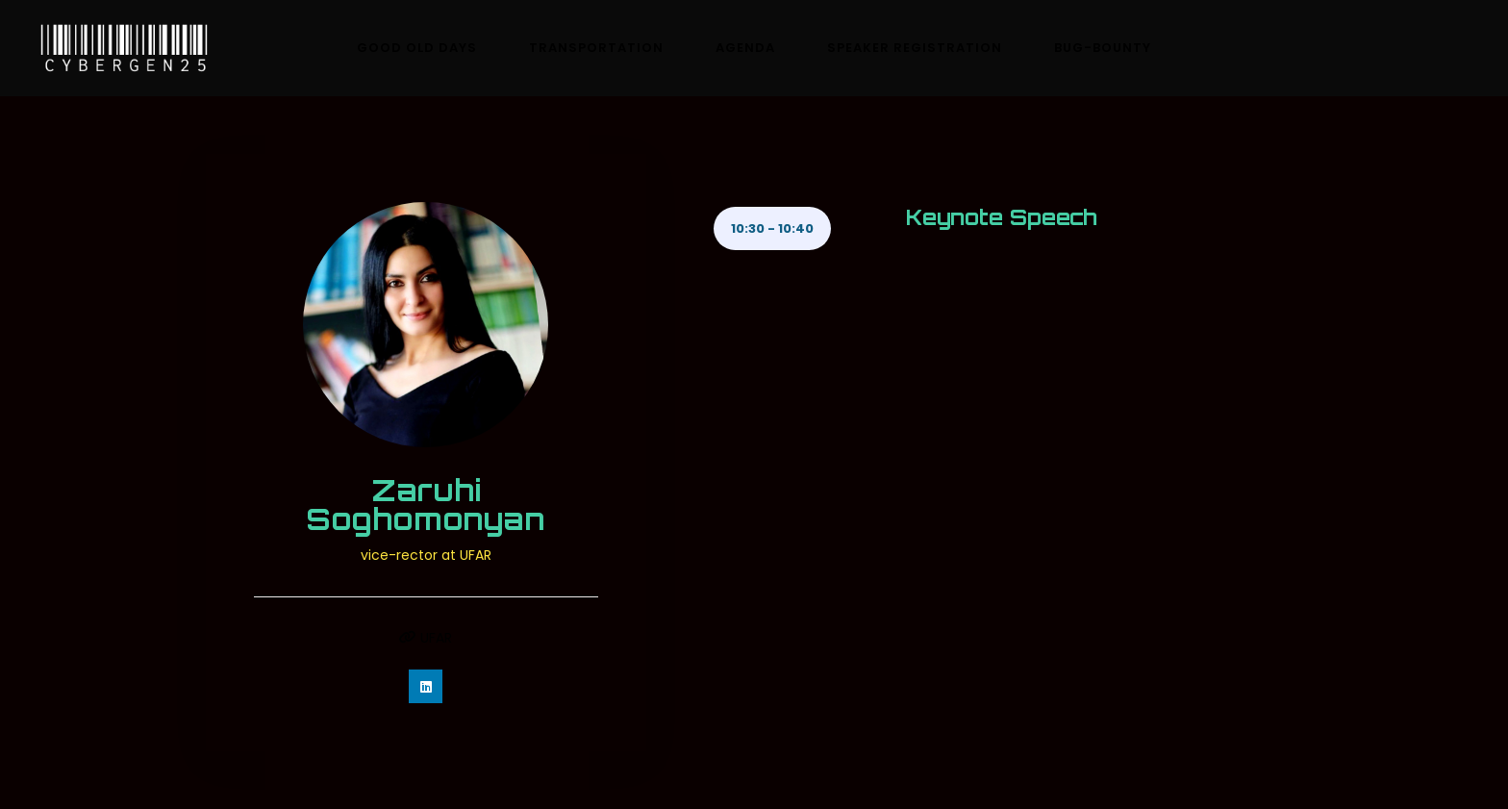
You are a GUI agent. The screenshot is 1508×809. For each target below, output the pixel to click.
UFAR (425, 637)
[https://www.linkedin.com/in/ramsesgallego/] (425, 686)
